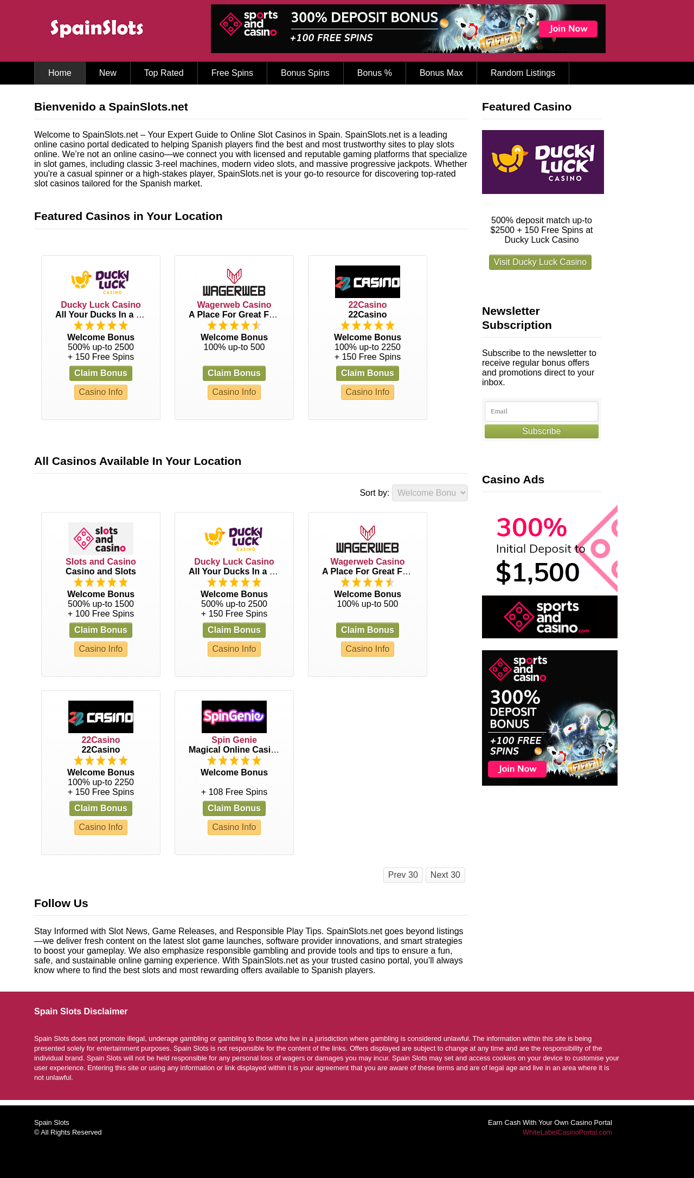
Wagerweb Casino (234, 304)
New (108, 72)
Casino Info (101, 392)
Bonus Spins (305, 72)
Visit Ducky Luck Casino (540, 262)
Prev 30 (403, 874)
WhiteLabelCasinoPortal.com (567, 1132)
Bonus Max (441, 72)
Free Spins (232, 72)
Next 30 (445, 874)
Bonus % (374, 72)
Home (60, 72)
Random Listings (523, 72)
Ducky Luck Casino (101, 304)
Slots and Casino (101, 561)
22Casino (367, 304)
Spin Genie (234, 740)
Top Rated (164, 72)
